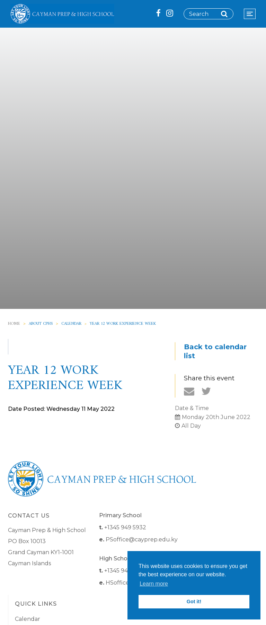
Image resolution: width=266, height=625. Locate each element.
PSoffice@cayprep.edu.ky (142, 539)
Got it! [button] (194, 601)
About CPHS (41, 324)
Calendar (71, 324)
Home (14, 324)
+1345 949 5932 (125, 527)
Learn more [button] (154, 584)
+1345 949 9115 (123, 570)
